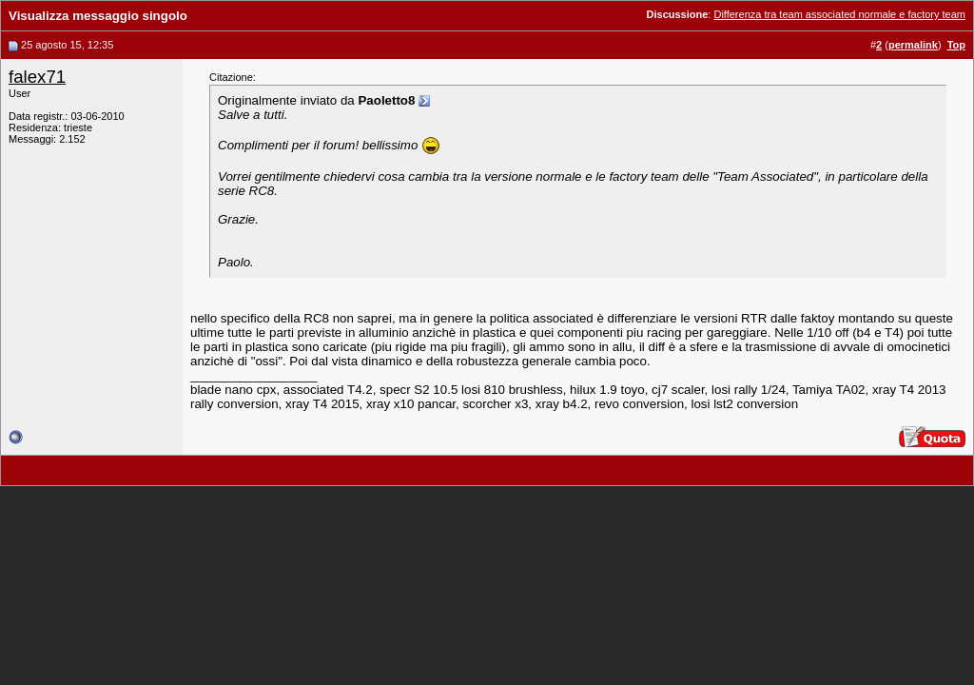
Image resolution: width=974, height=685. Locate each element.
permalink (913, 44)
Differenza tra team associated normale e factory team (839, 14)
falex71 (37, 77)
